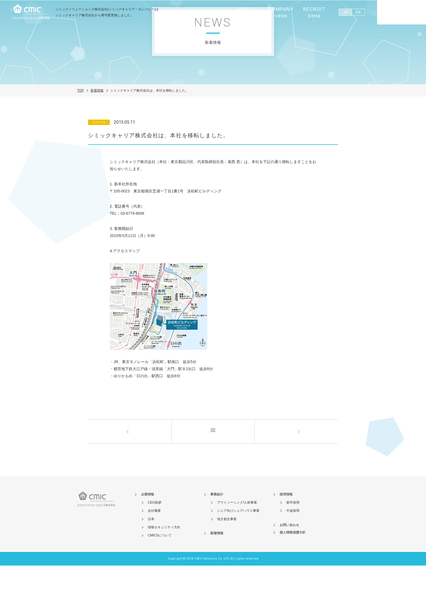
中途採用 (292, 535)
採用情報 (286, 519)
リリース (98, 147)
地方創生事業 (227, 543)
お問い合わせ (401, 13)
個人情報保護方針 (293, 557)
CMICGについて (160, 560)
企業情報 (147, 519)
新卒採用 (292, 527)
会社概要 (154, 535)
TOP (80, 115)
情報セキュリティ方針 (164, 552)
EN (358, 12)
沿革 (151, 543)
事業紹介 (216, 519)
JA (345, 12)
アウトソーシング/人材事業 (237, 527)
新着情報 (97, 115)
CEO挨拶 (154, 527)
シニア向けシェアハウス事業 (238, 535)
